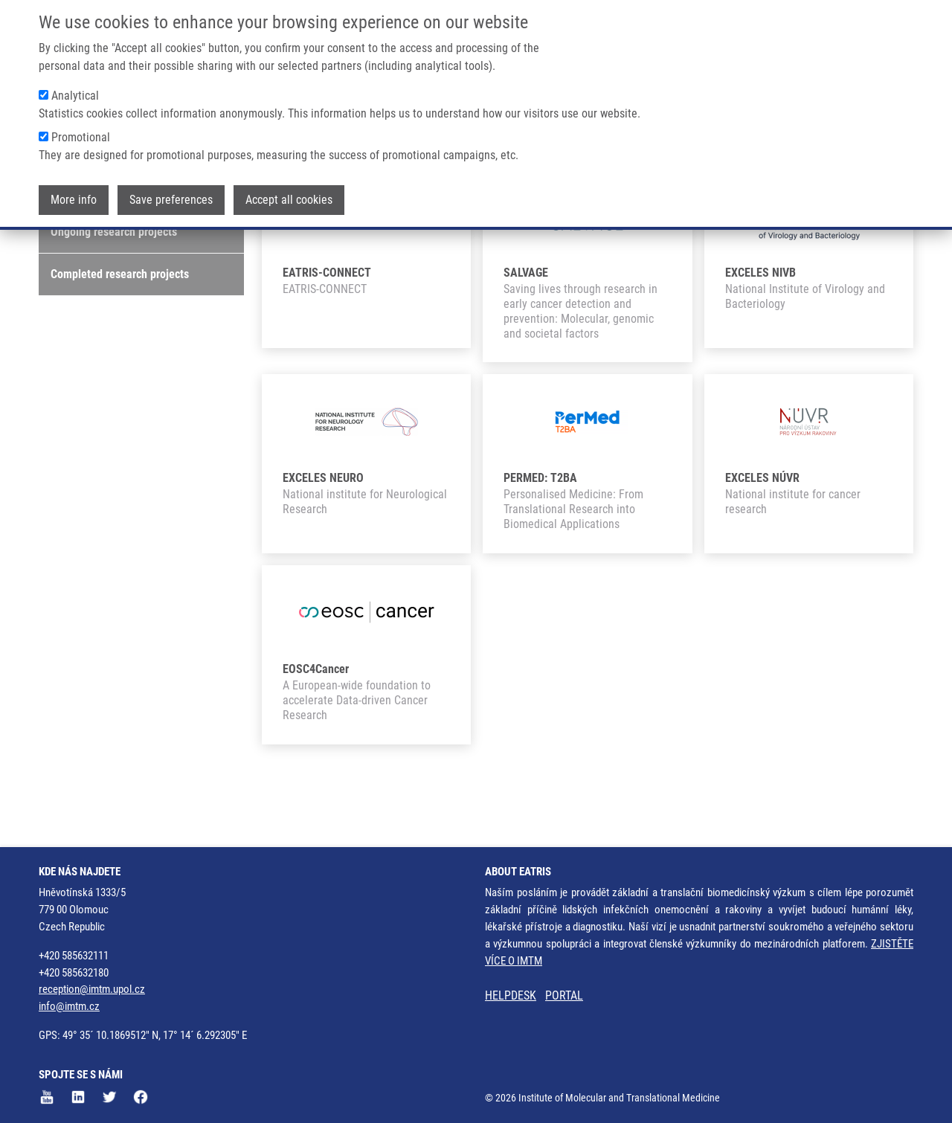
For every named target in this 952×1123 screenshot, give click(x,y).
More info (74, 200)
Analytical (75, 96)
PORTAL (564, 996)
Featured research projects (115, 245)
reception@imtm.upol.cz (92, 990)
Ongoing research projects (114, 287)
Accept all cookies (288, 200)
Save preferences (171, 200)
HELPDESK (510, 996)
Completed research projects (120, 330)
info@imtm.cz (69, 1007)
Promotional (80, 137)
